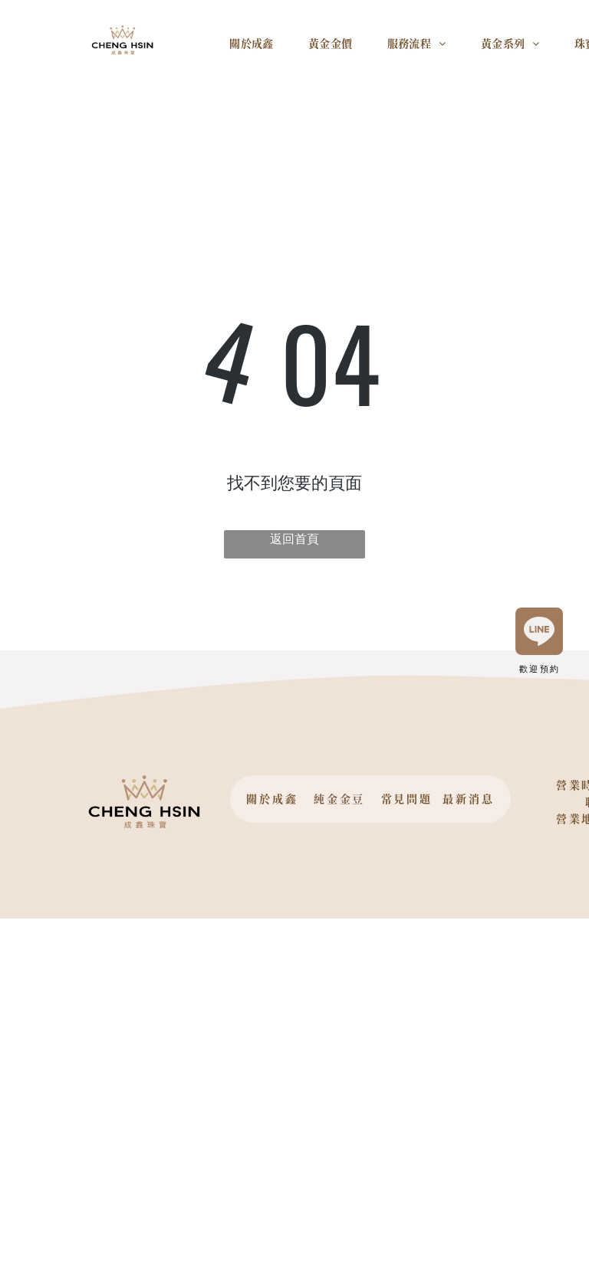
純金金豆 (339, 798)
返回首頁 (294, 539)
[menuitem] (257, 49)
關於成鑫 (272, 798)
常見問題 (407, 798)
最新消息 (468, 798)
